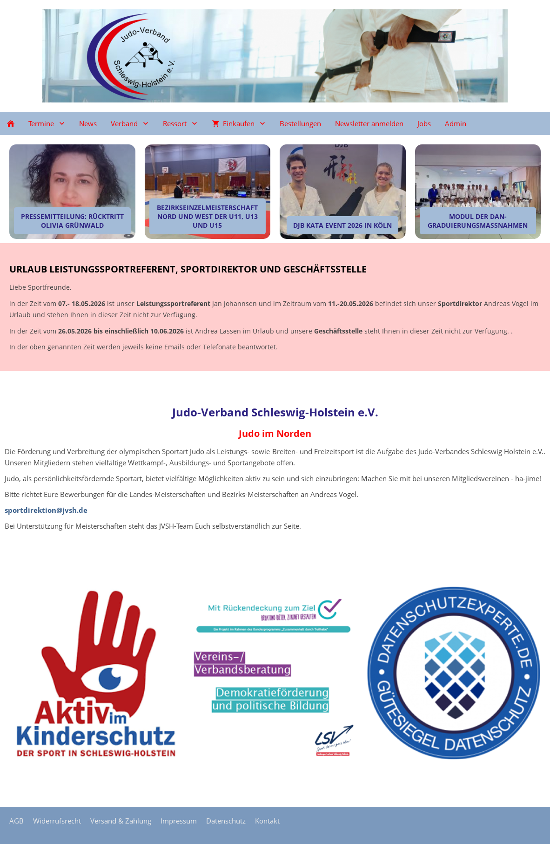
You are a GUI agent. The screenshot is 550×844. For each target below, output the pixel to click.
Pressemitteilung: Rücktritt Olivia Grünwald (72, 221)
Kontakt (267, 820)
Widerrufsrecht (57, 820)
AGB (16, 820)
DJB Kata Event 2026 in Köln (342, 225)
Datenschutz (226, 820)
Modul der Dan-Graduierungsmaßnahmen (478, 221)
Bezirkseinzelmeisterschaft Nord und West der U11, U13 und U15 (207, 216)
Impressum (179, 820)
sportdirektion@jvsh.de (46, 510)
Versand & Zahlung (120, 820)
